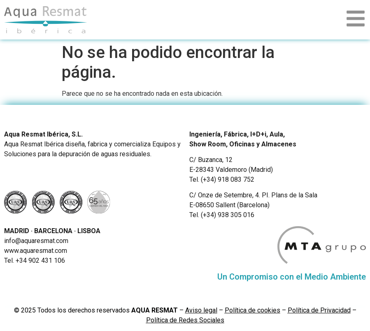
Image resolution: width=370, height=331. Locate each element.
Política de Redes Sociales (185, 320)
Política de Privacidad (319, 310)
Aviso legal (201, 310)
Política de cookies (252, 310)
